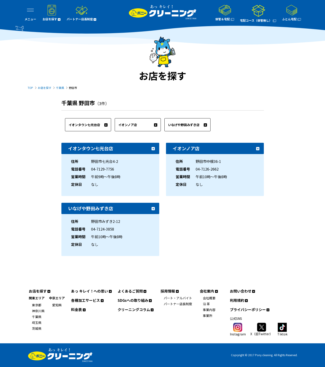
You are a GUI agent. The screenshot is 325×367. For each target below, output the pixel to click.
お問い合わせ (243, 291)
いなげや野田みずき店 (187, 124)
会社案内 (209, 291)
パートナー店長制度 (178, 304)
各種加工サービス (87, 300)
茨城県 (36, 328)
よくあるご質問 (132, 291)
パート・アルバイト (178, 298)
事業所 (207, 315)
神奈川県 (38, 311)
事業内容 (209, 309)
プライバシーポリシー (250, 309)
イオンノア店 (137, 124)
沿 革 (206, 304)
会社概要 (209, 298)
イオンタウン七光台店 (88, 124)
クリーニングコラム (136, 309)
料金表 (78, 309)
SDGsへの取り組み (135, 300)
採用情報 (170, 291)
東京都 (36, 305)
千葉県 (60, 88)
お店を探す (44, 88)
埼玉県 (36, 322)
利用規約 (239, 300)
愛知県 (57, 305)
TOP (30, 88)
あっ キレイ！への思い (91, 291)
